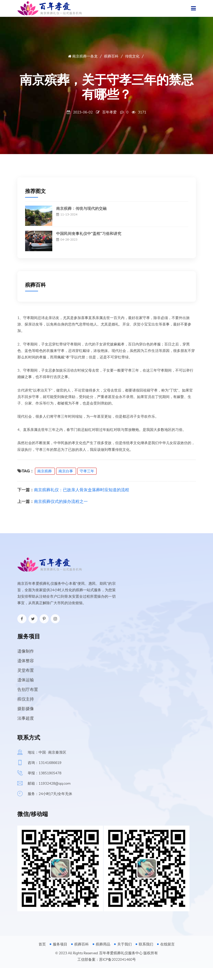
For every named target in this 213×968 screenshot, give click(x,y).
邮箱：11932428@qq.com (49, 783)
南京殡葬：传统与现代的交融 (81, 208)
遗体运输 (25, 679)
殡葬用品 (103, 944)
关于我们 (124, 944)
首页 (42, 944)
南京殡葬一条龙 (83, 56)
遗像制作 (25, 651)
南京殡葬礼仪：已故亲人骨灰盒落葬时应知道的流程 (81, 489)
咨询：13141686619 (44, 762)
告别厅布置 (27, 689)
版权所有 (150, 953)
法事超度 (25, 718)
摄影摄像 (25, 708)
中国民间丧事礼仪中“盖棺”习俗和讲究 (88, 233)
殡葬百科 (111, 56)
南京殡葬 (45, 471)
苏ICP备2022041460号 (117, 959)
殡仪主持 (25, 699)
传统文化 (132, 56)
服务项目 (60, 944)
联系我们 (146, 944)
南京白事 (66, 471)
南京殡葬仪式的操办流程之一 (61, 501)
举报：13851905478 (44, 773)
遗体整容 (25, 660)
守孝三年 (87, 471)
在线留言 (167, 944)
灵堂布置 (25, 670)
